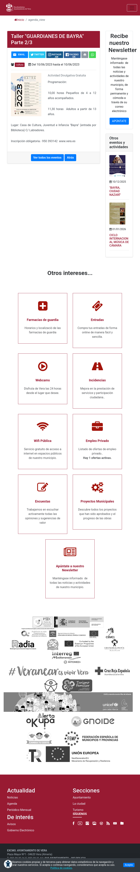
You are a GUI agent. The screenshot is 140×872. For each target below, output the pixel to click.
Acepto (129, 864)
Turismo (78, 810)
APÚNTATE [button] (119, 121)
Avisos (11, 824)
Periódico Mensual (19, 810)
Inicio (19, 20)
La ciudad (79, 803)
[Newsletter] (115, 823)
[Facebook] (73, 823)
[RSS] (108, 823)
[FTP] (122, 823)
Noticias (12, 797)
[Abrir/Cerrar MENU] (132, 7)
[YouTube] (80, 823)
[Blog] (101, 823)
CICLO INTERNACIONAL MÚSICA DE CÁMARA (119, 240)
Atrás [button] (70, 157)
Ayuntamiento (82, 797)
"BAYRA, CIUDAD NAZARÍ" (115, 191)
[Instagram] (87, 823)
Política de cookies (61, 868)
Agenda (12, 803)
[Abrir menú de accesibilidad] (8, 864)
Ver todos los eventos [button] (47, 157)
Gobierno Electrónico (20, 830)
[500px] (94, 823)
